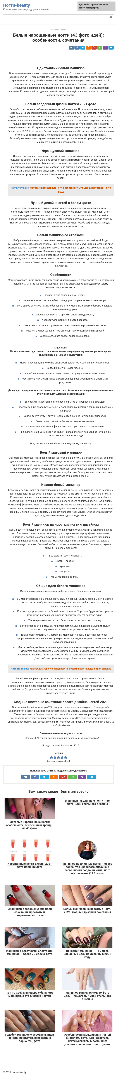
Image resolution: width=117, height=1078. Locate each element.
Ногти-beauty (16, 5)
